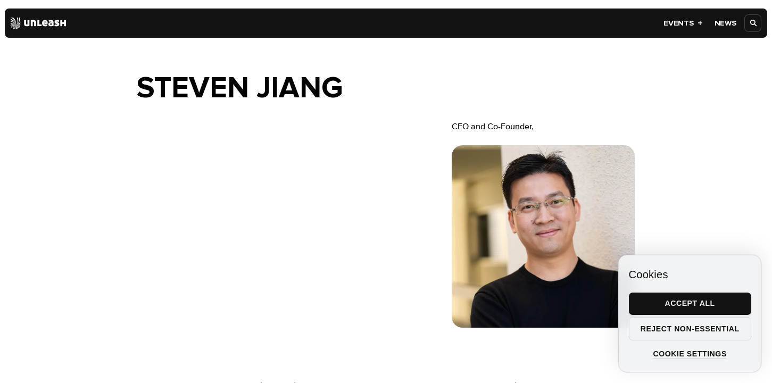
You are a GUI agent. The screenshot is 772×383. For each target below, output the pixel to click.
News (725, 23)
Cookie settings (689, 353)
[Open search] (753, 22)
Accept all (690, 303)
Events (683, 23)
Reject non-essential (690, 328)
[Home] (39, 23)
